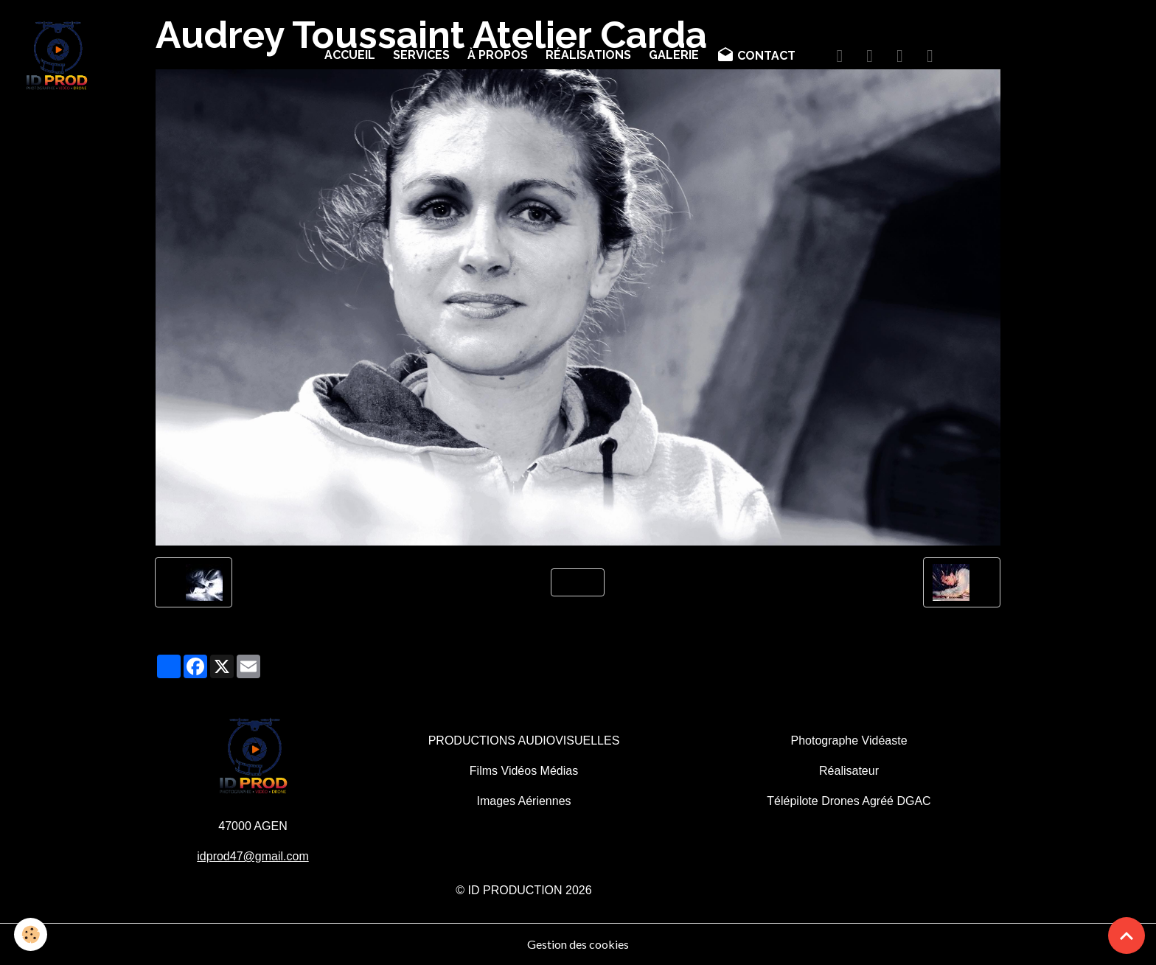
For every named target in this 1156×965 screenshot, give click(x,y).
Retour (577, 582)
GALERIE (674, 55)
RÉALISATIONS (588, 55)
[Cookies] (31, 934)
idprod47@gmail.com (252, 856)
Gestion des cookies (578, 944)
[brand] (59, 56)
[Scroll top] (1126, 935)
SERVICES (421, 55)
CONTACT (756, 55)
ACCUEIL (349, 55)
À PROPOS (497, 55)
